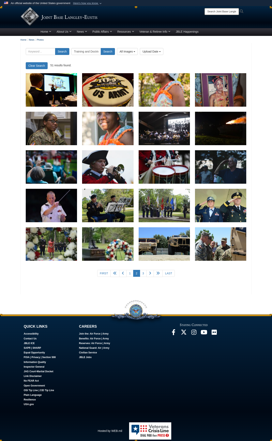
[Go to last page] (168, 274)
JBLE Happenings (187, 33)
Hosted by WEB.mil (110, 432)
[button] (87, 3)
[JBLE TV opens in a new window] (204, 334)
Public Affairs (102, 33)
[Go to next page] (150, 274)
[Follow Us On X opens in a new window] (184, 334)
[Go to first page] (104, 274)
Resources (125, 33)
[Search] (222, 11)
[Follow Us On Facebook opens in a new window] (173, 334)
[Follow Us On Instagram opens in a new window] (194, 334)
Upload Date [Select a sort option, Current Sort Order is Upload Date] (151, 53)
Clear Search (36, 67)
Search (62, 53)
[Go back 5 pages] (114, 274)
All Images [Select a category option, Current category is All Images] (127, 53)
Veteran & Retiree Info (155, 33)
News (82, 33)
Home (46, 33)
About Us (64, 33)
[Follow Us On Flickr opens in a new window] (214, 334)
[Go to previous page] (123, 274)
